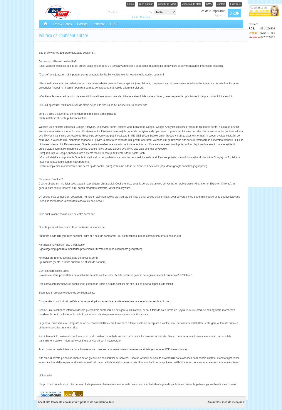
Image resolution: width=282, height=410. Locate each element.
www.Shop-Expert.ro (58, 52)
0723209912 (267, 37)
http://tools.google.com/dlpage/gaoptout (183, 166)
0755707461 (267, 32)
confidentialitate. (104, 402)
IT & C (114, 23)
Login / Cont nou (141, 17)
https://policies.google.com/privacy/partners (64, 161)
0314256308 (267, 28)
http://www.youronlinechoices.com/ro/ (214, 384)
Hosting (82, 23)
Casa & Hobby (62, 23)
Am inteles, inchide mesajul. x (226, 402)
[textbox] (127, 12)
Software (99, 23)
